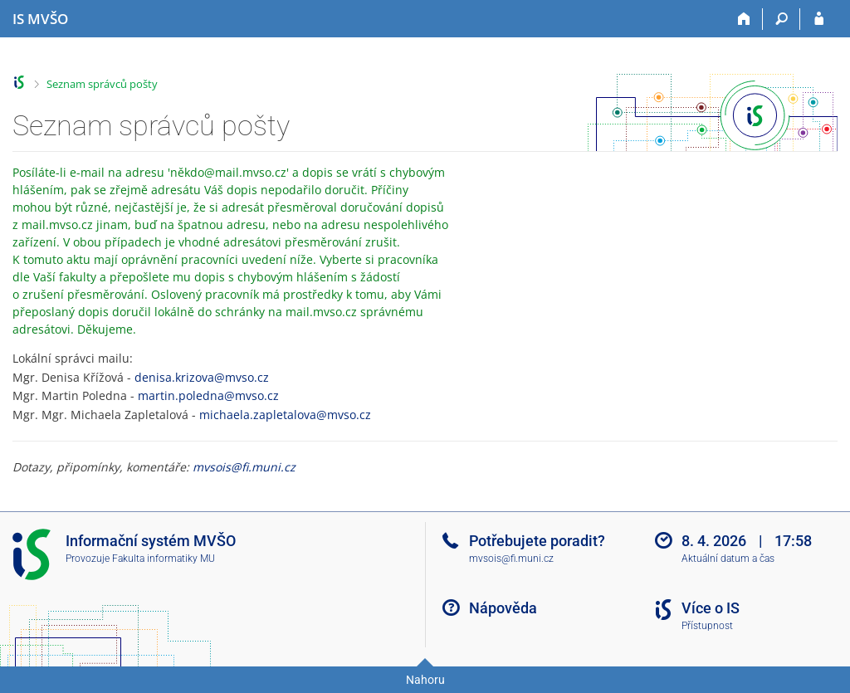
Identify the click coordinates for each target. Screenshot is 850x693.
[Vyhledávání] (781, 19)
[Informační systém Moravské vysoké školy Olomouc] (40, 19)
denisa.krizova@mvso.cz (201, 377)
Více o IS (710, 608)
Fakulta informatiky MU (163, 558)
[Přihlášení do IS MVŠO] (819, 19)
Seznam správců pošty (102, 83)
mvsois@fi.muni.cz (244, 467)
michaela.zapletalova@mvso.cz (285, 414)
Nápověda (503, 608)
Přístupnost (707, 626)
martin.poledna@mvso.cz (208, 395)
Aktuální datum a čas (727, 558)
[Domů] (744, 19)
